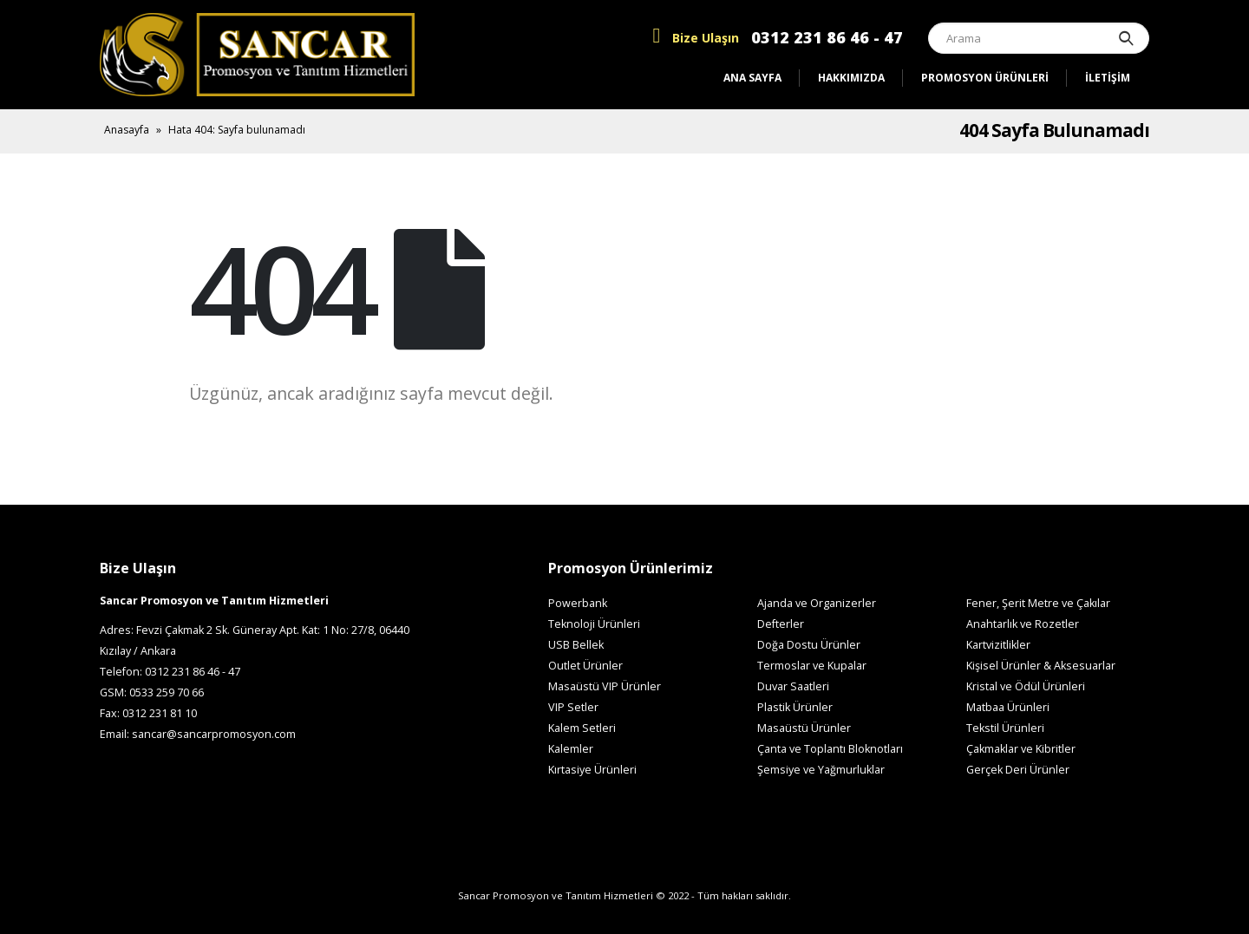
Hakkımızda (851, 77)
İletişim (1107, 77)
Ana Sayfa (752, 77)
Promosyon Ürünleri (985, 77)
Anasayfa (126, 129)
